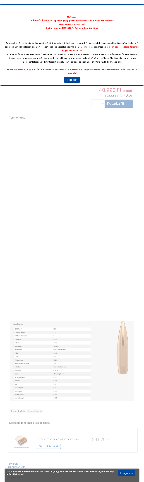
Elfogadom (126, 473)
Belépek (72, 80)
